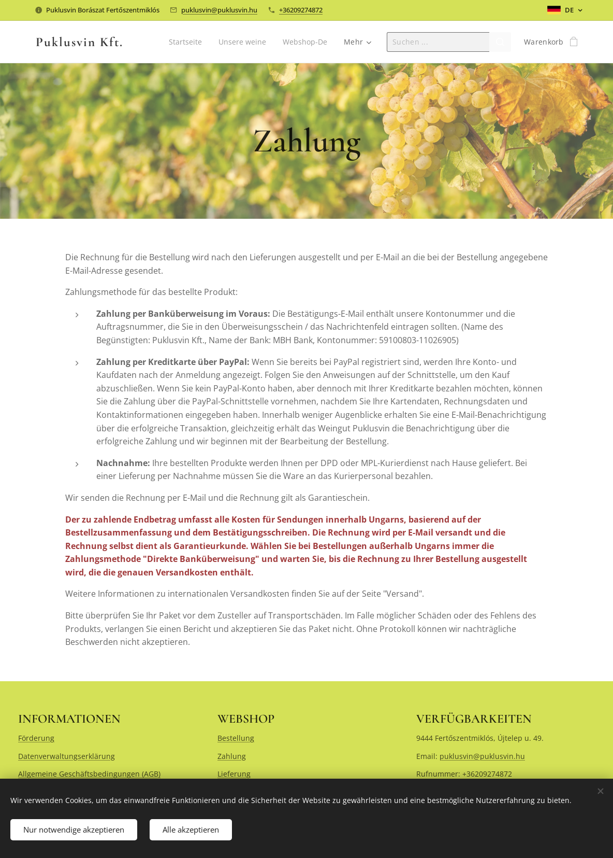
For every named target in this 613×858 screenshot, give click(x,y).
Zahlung (231, 756)
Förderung (36, 738)
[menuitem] (184, 42)
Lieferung (234, 774)
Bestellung (235, 738)
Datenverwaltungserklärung (66, 756)
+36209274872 (301, 10)
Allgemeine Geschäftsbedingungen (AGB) (89, 774)
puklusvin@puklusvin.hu (219, 10)
